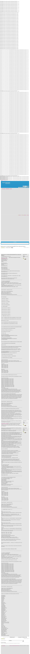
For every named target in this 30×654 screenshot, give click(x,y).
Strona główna (3, 645)
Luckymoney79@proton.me (6, 404)
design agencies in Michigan (4, 423)
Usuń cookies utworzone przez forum (15, 645)
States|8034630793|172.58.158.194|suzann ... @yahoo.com (13, 349)
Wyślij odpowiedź (3, 247)
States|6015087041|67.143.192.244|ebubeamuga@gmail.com (9, 352)
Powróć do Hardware (3, 640)
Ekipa (10, 645)
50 (24, 429)
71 (24, 422)
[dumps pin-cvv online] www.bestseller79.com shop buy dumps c (13, 246)
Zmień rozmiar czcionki (28, 188)
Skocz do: (7, 640)
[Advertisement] (15, 263)
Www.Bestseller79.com (4, 258)
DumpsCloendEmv (5, 256)
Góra (28, 419)
